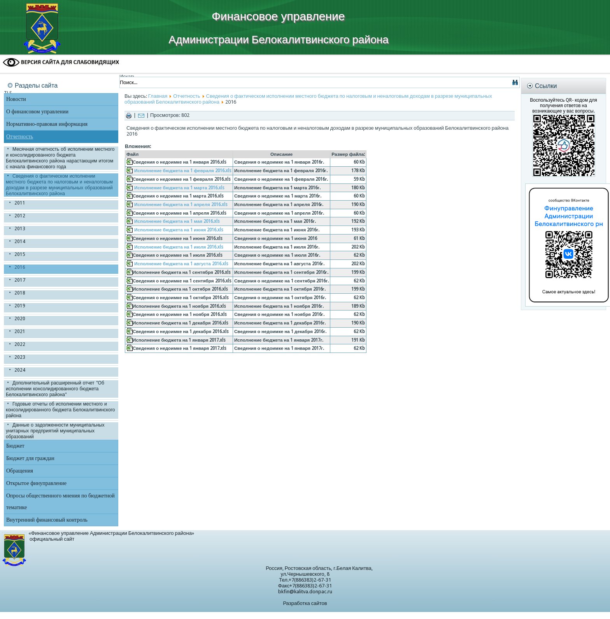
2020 (19, 318)
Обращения (19, 471)
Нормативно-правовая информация (47, 124)
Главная (157, 96)
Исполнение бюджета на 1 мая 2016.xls (177, 221)
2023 (19, 357)
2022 (19, 344)
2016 (19, 267)
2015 (19, 254)
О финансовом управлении (37, 112)
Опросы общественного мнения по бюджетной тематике (60, 501)
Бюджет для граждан (30, 458)
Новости (16, 99)
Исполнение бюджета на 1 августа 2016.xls (181, 263)
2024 (19, 370)
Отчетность (19, 136)
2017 (19, 280)
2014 (19, 241)
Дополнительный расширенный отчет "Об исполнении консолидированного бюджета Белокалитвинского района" (55, 388)
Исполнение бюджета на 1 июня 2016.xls (178, 230)
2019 (19, 306)
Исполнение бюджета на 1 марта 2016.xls (179, 187)
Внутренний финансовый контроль (47, 520)
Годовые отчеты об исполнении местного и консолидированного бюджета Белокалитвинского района (60, 409)
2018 (19, 293)
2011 (19, 203)
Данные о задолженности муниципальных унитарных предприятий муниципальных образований (55, 430)
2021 (19, 331)
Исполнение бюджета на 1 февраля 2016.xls (182, 170)
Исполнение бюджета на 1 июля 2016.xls (178, 247)
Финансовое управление (278, 16)
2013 (19, 228)
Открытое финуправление (36, 483)
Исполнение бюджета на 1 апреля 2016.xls (181, 204)
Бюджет (15, 446)
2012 (19, 216)
